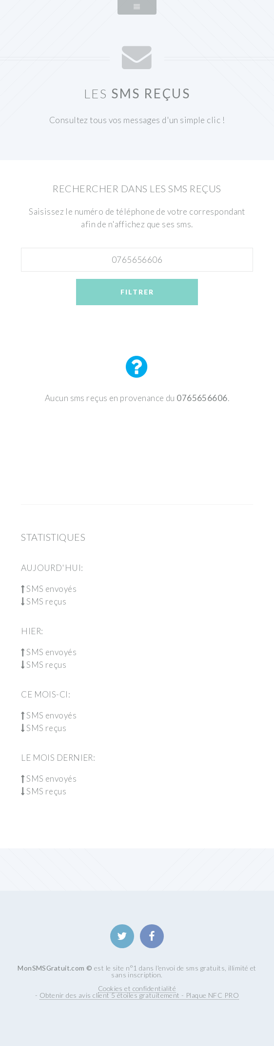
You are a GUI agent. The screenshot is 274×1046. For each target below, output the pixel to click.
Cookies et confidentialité (137, 988)
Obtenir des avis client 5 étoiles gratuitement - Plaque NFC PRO (139, 995)
